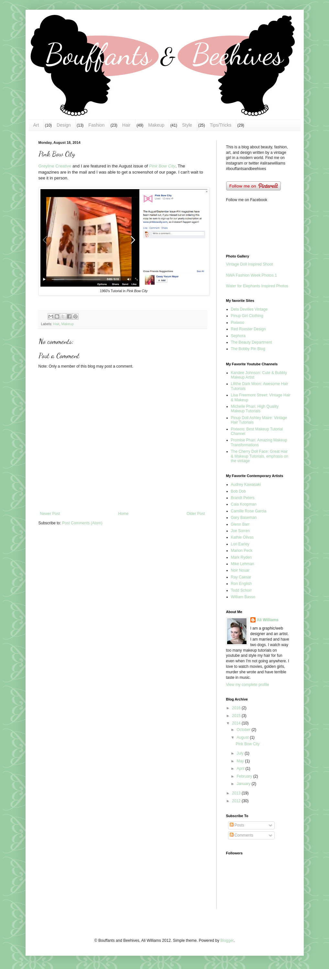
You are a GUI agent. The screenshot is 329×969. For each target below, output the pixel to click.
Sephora (238, 336)
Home (123, 513)
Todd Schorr (241, 590)
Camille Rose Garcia (249, 511)
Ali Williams (268, 620)
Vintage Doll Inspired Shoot (249, 264)
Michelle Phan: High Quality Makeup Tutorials (255, 408)
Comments (241, 835)
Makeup (156, 125)
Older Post (196, 513)
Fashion (96, 125)
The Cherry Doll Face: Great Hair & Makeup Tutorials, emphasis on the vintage (259, 456)
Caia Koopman (244, 504)
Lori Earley (240, 544)
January (243, 783)
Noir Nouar (240, 570)
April (240, 768)
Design (64, 125)
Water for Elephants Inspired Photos (257, 286)
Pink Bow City (162, 166)
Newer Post (50, 513)
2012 (237, 801)
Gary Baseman (244, 517)
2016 (237, 708)
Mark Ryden (241, 557)
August (243, 737)
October (243, 729)
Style (187, 125)
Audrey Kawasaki (246, 484)
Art (36, 125)
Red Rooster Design (248, 329)
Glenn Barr (240, 524)
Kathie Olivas (242, 537)
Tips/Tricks (221, 125)
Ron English (241, 583)
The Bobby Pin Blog (248, 349)
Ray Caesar (241, 577)
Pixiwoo (237, 322)
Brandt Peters (243, 498)
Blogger (227, 940)
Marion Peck (242, 550)
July (240, 753)
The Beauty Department (251, 342)
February (244, 776)
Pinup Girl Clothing (247, 316)
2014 (237, 723)
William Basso (243, 597)
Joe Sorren (240, 531)
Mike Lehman (242, 564)
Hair (126, 125)
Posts (237, 825)
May (240, 761)
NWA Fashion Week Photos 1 (251, 275)
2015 (237, 715)
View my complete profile (247, 684)
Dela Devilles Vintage (249, 309)
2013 (237, 793)
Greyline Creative (54, 166)
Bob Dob (238, 491)
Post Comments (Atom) (82, 523)
